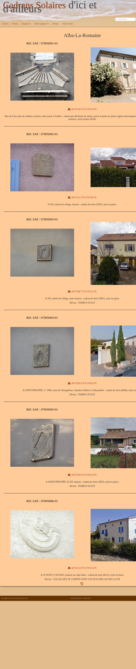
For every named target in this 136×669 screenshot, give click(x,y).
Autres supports (42, 24)
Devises (56, 24)
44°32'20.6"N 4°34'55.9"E (82, 475)
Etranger (26, 24)
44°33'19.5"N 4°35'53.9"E (82, 109)
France (15, 24)
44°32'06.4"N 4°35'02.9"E (82, 383)
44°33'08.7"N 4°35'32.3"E (82, 291)
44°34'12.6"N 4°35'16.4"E (82, 568)
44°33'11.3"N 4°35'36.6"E (82, 197)
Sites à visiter (68, 24)
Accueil (5, 24)
